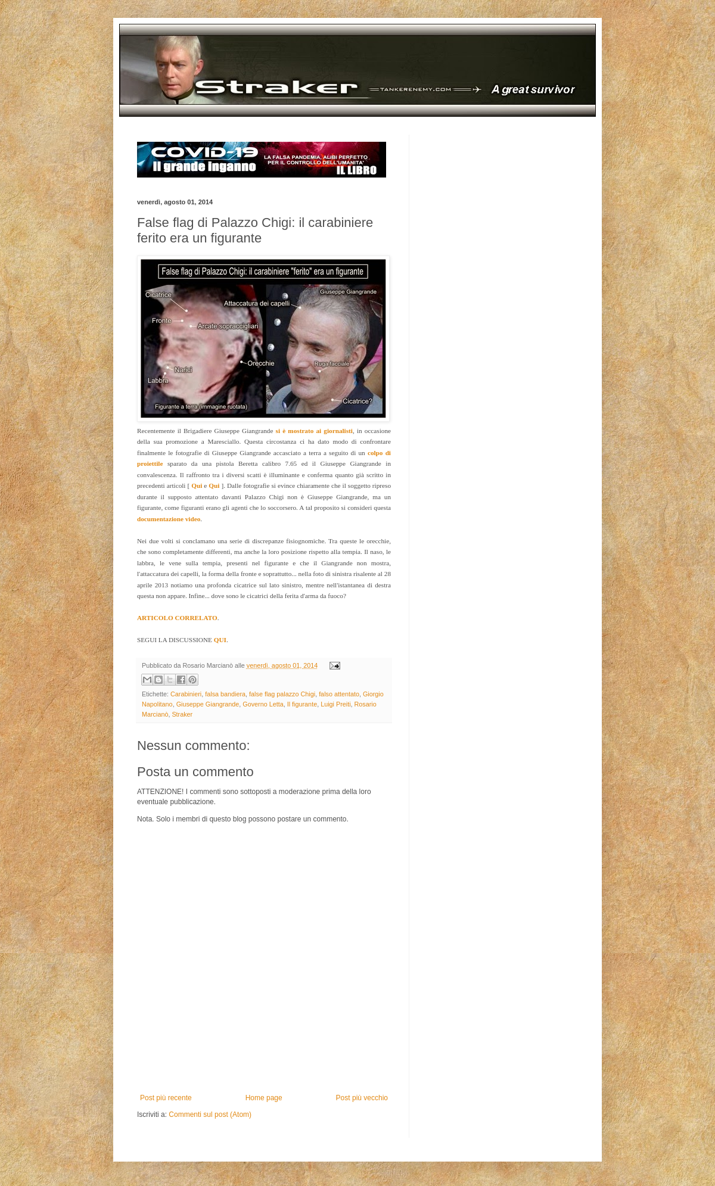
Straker (182, 714)
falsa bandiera (225, 694)
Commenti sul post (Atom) (210, 1114)
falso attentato (339, 694)
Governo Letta (263, 704)
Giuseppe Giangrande (208, 704)
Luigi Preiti (335, 704)
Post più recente (166, 1098)
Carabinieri (185, 694)
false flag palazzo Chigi (282, 694)
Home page (263, 1098)
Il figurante (302, 704)
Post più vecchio (362, 1098)
